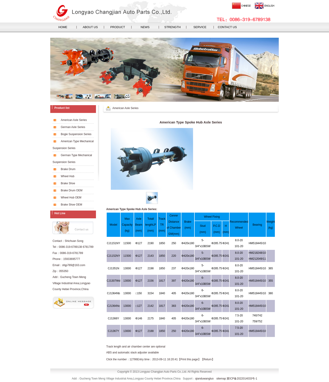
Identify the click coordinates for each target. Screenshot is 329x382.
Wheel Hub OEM (71, 197)
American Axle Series (74, 120)
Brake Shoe (68, 183)
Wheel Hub (67, 176)
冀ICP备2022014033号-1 (242, 378)
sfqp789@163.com (73, 265)
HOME (62, 27)
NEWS (145, 27)
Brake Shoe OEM (71, 204)
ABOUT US (90, 27)
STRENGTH (172, 27)
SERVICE (200, 27)
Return (208, 359)
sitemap (221, 378)
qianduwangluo (204, 378)
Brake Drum (68, 169)
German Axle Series (73, 127)
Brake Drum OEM (71, 190)
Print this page (189, 359)
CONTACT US (227, 27)
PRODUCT (117, 27)
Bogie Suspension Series (76, 134)
